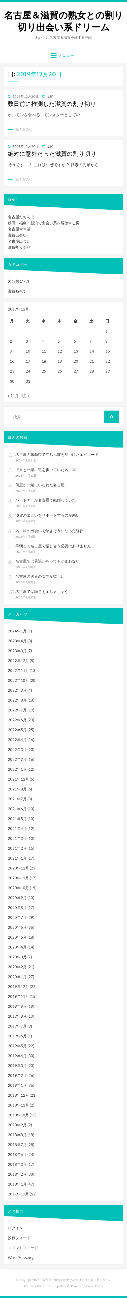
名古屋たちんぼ (21, 217)
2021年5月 (17, 818)
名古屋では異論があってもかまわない (47, 561)
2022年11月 (18, 670)
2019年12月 (18, 986)
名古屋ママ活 (19, 229)
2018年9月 (17, 1124)
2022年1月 (17, 769)
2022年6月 (17, 720)
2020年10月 (18, 887)
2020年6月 (17, 927)
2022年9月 (17, 690)
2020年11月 (18, 878)
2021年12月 (18, 779)
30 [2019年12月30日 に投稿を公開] (12, 381)
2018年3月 (17, 1164)
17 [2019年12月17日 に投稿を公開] (28, 361)
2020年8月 (17, 907)
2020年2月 (17, 966)
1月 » (25, 395)
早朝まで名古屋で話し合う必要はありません (53, 546)
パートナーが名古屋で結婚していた (45, 500)
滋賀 (50, 96)
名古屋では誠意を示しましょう (41, 591)
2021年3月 (17, 838)
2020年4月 (17, 947)
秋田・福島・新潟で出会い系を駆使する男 (44, 223)
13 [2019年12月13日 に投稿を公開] (76, 351)
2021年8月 (17, 789)
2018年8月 (17, 1134)
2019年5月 (17, 1045)
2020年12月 (18, 868)
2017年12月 (18, 1194)
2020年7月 (17, 917)
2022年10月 (18, 680)
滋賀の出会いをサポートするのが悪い (47, 515)
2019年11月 (18, 996)
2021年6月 (17, 808)
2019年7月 (17, 1026)
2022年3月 (17, 749)
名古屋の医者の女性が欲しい (40, 576)
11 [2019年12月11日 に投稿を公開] (44, 351)
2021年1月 (17, 858)
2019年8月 (17, 1016)
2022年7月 (17, 710)
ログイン (15, 1228)
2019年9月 (17, 1006)
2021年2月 (17, 848)
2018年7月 (17, 1144)
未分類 (13, 281)
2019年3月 (17, 1065)
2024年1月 (17, 631)
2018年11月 (18, 1105)
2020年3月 (17, 957)
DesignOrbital (59, 1286)
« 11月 (13, 395)
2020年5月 (17, 937)
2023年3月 (17, 650)
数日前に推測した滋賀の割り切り (52, 103)
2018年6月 (17, 1154)
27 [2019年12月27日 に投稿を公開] (76, 371)
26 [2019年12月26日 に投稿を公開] (59, 371)
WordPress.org (21, 1257)
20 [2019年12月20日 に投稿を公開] (76, 361)
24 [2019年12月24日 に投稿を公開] (28, 371)
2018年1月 (17, 1184)
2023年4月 (17, 640)
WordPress (95, 1286)
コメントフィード (23, 1247)
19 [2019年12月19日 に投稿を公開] (59, 361)
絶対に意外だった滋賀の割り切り (52, 153)
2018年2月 (17, 1174)
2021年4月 (17, 828)
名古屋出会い (19, 241)
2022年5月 (17, 729)
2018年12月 (18, 1095)
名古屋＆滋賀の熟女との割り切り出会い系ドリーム (63, 21)
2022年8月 (17, 700)
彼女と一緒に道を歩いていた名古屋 (45, 469)
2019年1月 (17, 1085)
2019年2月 (17, 1075)
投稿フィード (19, 1237)
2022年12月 (18, 660)
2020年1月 (17, 976)
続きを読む (24, 129)
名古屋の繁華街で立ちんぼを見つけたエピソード (57, 454)
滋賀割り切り (19, 247)
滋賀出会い (17, 235)
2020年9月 (17, 897)
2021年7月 (17, 799)
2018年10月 (18, 1115)
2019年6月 (17, 1036)
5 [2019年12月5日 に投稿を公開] (58, 341)
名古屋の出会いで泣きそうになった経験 (49, 530)
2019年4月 (17, 1055)
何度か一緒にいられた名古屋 (40, 484)
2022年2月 (17, 759)
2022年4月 (17, 739)
